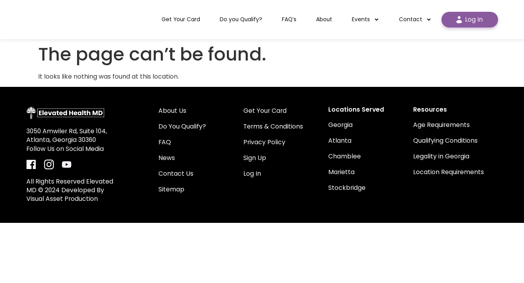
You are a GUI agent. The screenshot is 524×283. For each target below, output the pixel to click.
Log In (469, 19)
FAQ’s (289, 19)
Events (365, 20)
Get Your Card (181, 19)
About (324, 19)
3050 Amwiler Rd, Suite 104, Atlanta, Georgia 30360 (66, 135)
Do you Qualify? (241, 19)
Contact (415, 20)
